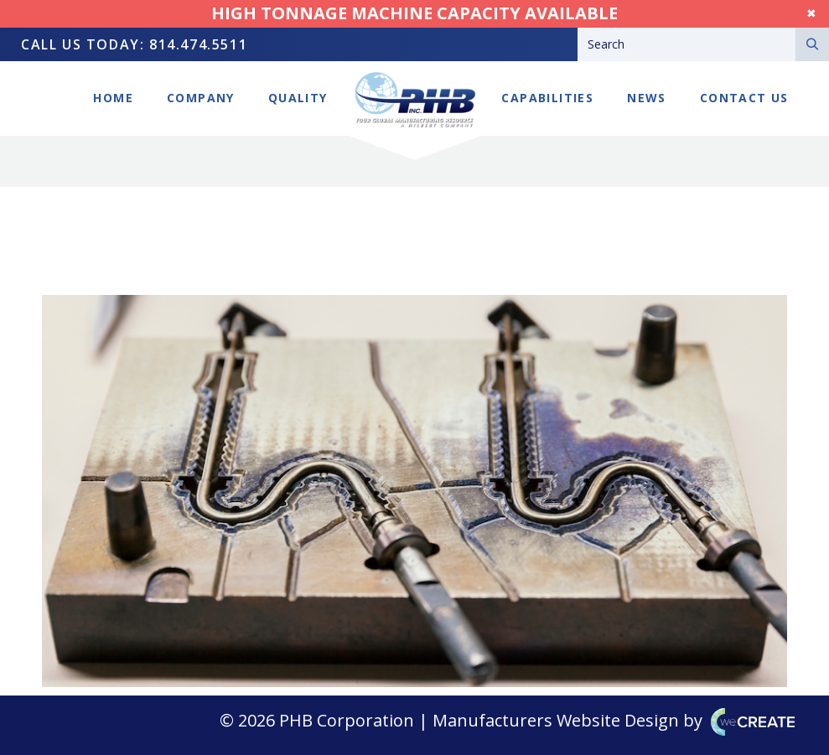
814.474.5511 (198, 44)
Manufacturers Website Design (556, 720)
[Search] (686, 44)
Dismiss (795, 13)
